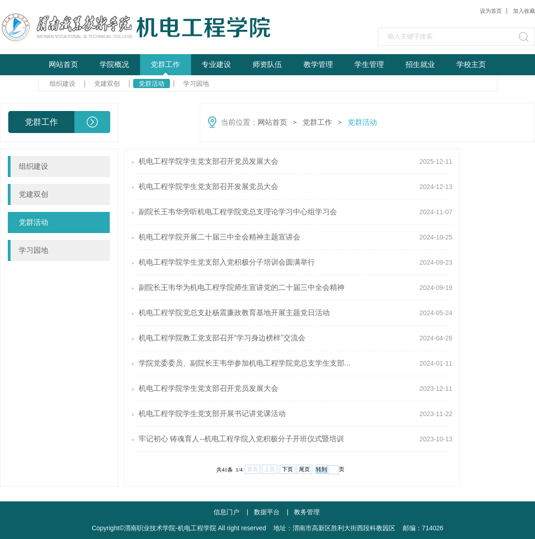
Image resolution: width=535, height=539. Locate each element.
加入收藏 (524, 11)
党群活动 (151, 83)
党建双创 (107, 83)
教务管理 (307, 512)
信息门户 (226, 512)
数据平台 (267, 512)
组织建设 (62, 83)
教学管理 (318, 64)
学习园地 (196, 83)
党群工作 (165, 64)
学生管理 (369, 64)
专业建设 (216, 64)
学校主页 (471, 64)
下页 (287, 469)
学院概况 (114, 64)
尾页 (304, 469)
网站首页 (63, 64)
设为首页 (491, 11)
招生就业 (420, 64)
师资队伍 (267, 64)
